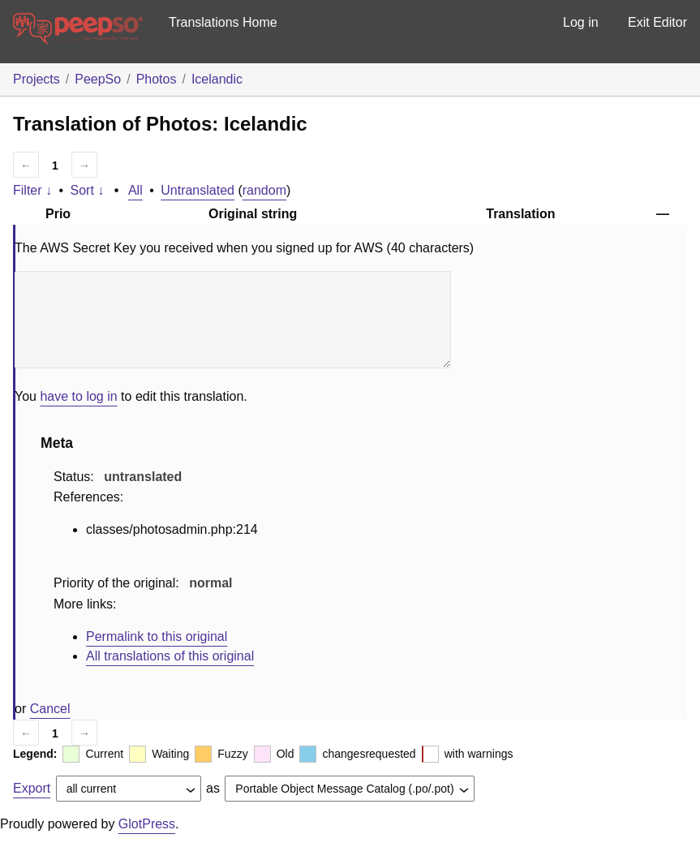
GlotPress (146, 824)
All (135, 190)
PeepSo (98, 79)
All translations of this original (170, 656)
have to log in (78, 396)
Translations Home (223, 22)
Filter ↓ (32, 190)
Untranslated (197, 190)
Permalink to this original (156, 636)
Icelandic (217, 79)
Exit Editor (657, 22)
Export (31, 788)
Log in (581, 22)
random (264, 190)
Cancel (50, 709)
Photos (156, 79)
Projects (36, 79)
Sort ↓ (88, 190)
